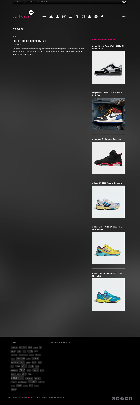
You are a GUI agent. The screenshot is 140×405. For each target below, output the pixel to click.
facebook (122, 398)
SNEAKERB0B (23, 14)
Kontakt (38, 397)
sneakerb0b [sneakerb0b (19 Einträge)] (29, 378)
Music (77, 19)
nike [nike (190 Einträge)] (22, 370)
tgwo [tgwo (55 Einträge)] (19, 385)
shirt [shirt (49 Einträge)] (24, 374)
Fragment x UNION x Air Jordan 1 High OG (107, 94)
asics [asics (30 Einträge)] (19, 351)
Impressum (60, 397)
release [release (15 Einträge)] (13, 374)
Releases (30, 1)
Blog (19, 1)
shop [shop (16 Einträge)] (29, 374)
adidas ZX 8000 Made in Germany (107, 183)
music (15, 36)
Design (83, 19)
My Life (57, 19)
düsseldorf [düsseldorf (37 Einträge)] (20, 358)
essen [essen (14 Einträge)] (28, 358)
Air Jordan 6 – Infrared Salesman (106, 139)
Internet (70, 19)
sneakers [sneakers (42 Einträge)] (32, 382)
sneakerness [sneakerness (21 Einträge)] (22, 382)
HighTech (89, 19)
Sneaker (44, 19)
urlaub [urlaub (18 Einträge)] (25, 386)
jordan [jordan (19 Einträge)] (34, 362)
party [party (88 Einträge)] (35, 370)
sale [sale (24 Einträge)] (19, 374)
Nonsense (102, 19)
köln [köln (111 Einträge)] (24, 366)
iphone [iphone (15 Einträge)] (28, 362)
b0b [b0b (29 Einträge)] (24, 351)
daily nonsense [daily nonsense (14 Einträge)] (23, 355)
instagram (113, 398)
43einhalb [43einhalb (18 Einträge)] (14, 347)
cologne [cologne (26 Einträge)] (14, 355)
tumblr (130, 398)
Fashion (51, 19)
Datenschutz (52, 397)
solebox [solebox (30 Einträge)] (41, 382)
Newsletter (42, 1)
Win (64, 19)
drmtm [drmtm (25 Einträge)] (38, 355)
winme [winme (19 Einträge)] (37, 386)
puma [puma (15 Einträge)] (42, 370)
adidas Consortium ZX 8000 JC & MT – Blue (107, 274)
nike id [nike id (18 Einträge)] (29, 370)
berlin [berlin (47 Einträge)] (30, 351)
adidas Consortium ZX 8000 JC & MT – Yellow (107, 228)
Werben (44, 397)
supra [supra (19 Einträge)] (13, 386)
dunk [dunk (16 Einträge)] (12, 358)
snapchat (117, 398)
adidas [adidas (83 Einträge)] (22, 347)
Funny (96, 19)
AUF (124, 2)
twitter (126, 398)
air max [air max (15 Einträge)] (35, 347)
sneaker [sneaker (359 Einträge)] (17, 378)
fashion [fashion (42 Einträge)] (35, 358)
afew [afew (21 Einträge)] (30, 347)
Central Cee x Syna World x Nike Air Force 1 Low (108, 47)
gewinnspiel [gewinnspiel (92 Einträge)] (17, 362)
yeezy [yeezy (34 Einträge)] (13, 389)
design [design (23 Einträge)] (31, 355)
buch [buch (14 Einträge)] (36, 351)
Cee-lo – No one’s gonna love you (29, 40)
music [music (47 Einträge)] (31, 366)
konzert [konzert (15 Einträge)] (18, 366)
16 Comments (17, 44)
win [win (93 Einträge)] (31, 385)
